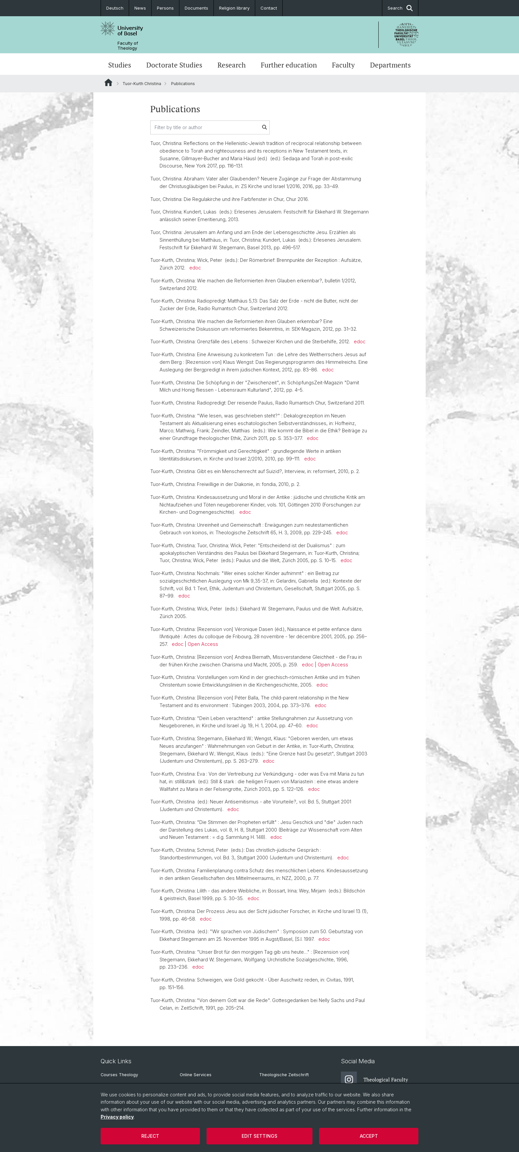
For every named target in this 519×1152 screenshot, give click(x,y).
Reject (150, 1136)
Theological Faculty (374, 1079)
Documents (196, 8)
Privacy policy (117, 1117)
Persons (165, 8)
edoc (195, 267)
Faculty (343, 65)
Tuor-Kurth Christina (141, 83)
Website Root (108, 82)
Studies (119, 65)
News (140, 8)
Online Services (196, 1074)
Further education (289, 65)
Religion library (234, 8)
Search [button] (400, 8)
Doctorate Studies (174, 65)
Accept (369, 1136)
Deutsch (114, 8)
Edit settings (259, 1136)
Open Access (203, 644)
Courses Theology (119, 1074)
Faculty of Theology (128, 46)
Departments (390, 65)
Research (231, 65)
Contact (268, 8)
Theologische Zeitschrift (284, 1074)
